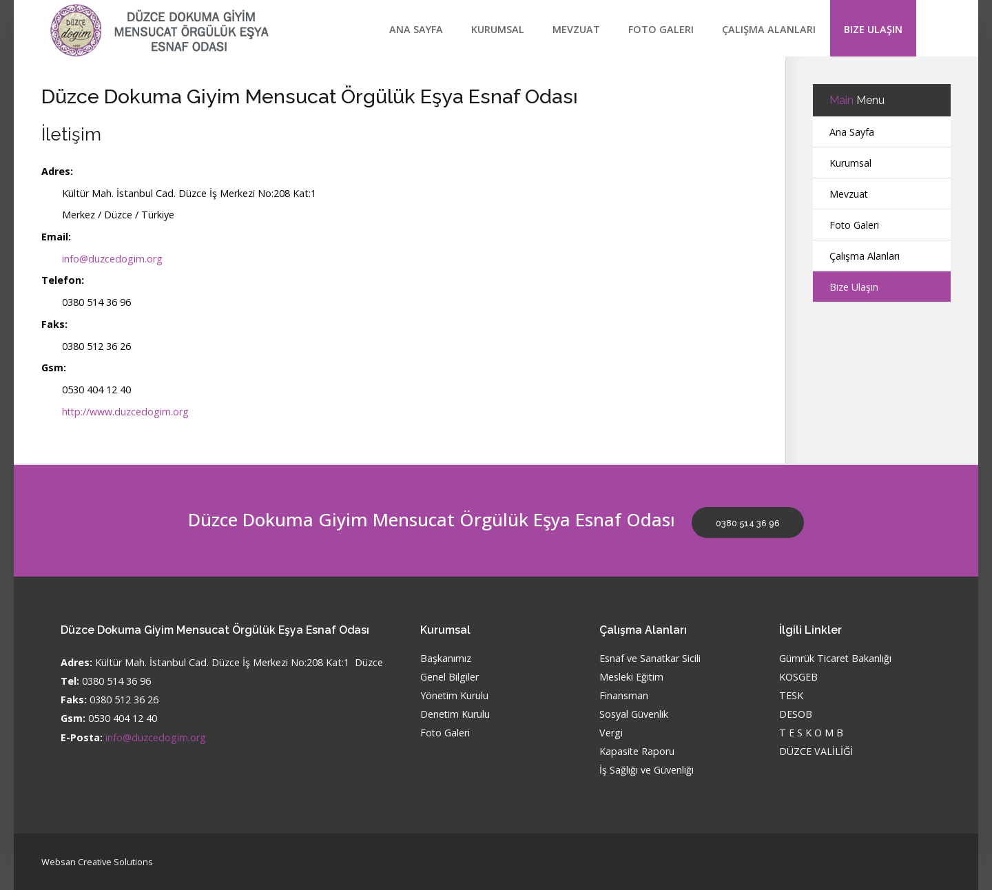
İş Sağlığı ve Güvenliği (646, 770)
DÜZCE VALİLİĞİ (816, 752)
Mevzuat (576, 29)
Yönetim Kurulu (454, 696)
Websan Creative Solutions (97, 861)
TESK (791, 696)
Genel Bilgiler (449, 677)
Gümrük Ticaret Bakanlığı (835, 659)
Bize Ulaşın (873, 29)
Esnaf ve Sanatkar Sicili (650, 659)
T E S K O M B (811, 733)
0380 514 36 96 (749, 523)
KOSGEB (798, 677)
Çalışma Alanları (769, 29)
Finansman (623, 696)
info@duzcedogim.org (112, 258)
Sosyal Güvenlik (633, 715)
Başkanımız (445, 659)
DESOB (795, 715)
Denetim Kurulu (455, 715)
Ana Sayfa (416, 29)
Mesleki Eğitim (631, 677)
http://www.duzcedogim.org (126, 411)
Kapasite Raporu (637, 752)
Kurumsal (497, 29)
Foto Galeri (661, 29)
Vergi (611, 733)
